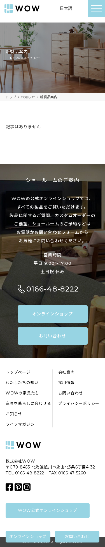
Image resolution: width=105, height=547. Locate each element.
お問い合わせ (52, 335)
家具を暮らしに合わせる (28, 403)
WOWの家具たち (22, 393)
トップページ (18, 372)
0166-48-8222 (52, 288)
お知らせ (14, 413)
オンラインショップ (52, 314)
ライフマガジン (20, 424)
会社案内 (66, 372)
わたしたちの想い (22, 382)
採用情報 (66, 382)
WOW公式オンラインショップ (48, 510)
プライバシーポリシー (79, 403)
